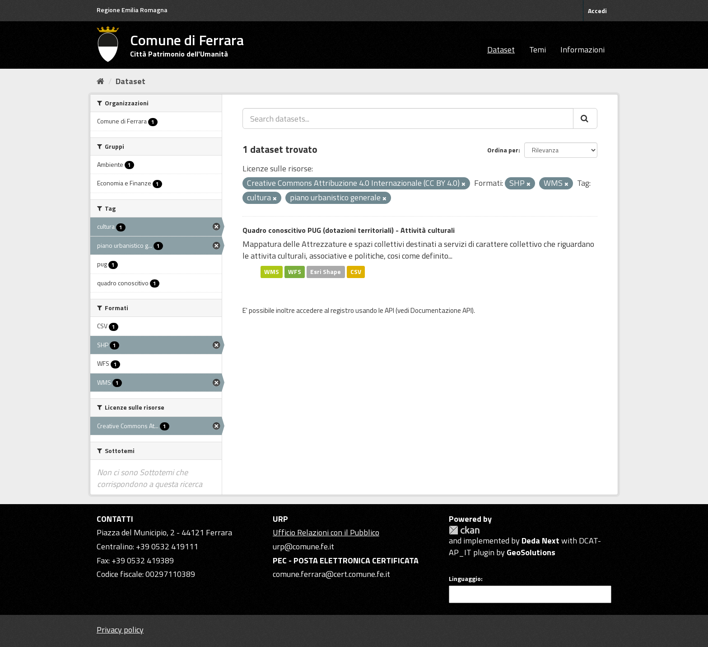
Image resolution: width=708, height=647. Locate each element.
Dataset (501, 49)
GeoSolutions (531, 552)
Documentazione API (441, 310)
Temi (537, 49)
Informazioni (582, 49)
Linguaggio (465, 578)
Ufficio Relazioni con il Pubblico (326, 532)
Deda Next (540, 540)
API (389, 310)
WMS (271, 271)
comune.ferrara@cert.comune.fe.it (331, 574)
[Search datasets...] (407, 118)
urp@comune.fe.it (303, 546)
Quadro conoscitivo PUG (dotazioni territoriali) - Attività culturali (348, 230)
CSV (355, 271)
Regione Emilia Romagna (132, 9)
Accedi (597, 10)
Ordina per (502, 150)
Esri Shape (325, 271)
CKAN (464, 530)
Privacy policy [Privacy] (120, 629)
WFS (294, 271)
